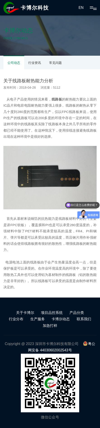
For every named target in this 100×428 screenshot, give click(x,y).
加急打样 (50, 326)
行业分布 (16, 319)
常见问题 (55, 63)
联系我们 (84, 319)
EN (81, 8)
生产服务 (37, 319)
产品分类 (76, 313)
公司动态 (13, 63)
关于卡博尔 (25, 313)
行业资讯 (34, 63)
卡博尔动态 (61, 319)
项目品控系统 (52, 313)
